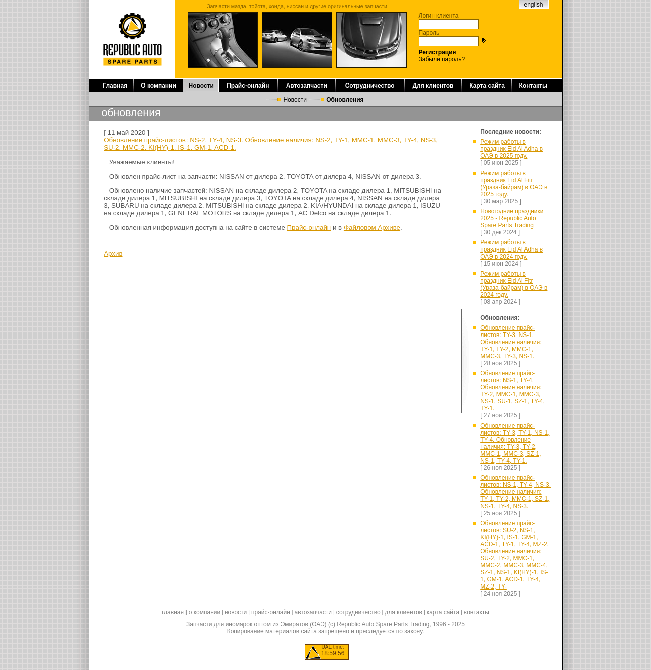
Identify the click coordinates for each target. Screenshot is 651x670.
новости (236, 612)
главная (173, 612)
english (533, 4)
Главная (115, 85)
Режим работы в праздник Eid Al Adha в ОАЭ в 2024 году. (511, 249)
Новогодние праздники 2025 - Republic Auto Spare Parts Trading (511, 218)
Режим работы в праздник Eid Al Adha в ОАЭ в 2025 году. (511, 148)
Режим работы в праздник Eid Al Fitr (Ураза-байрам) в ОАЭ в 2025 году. (513, 184)
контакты (476, 612)
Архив (113, 253)
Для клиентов (432, 85)
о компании (205, 612)
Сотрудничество (370, 85)
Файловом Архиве (372, 227)
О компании (158, 85)
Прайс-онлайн (248, 85)
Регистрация (437, 52)
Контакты (533, 85)
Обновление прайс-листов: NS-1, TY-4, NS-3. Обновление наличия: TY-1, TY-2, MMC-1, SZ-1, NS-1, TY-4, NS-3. (515, 492)
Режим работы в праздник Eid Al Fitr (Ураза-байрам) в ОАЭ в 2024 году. (513, 284)
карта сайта (443, 612)
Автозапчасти (306, 85)
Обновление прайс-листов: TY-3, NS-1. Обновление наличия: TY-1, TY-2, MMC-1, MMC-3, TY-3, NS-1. (510, 342)
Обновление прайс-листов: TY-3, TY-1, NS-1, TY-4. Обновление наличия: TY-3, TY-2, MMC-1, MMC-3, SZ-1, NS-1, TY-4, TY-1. (514, 443)
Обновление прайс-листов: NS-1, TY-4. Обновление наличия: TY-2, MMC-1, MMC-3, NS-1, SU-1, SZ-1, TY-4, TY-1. (512, 391)
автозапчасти (313, 612)
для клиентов (403, 612)
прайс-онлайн (270, 612)
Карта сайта (487, 85)
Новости (201, 85)
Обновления (344, 99)
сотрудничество (358, 612)
